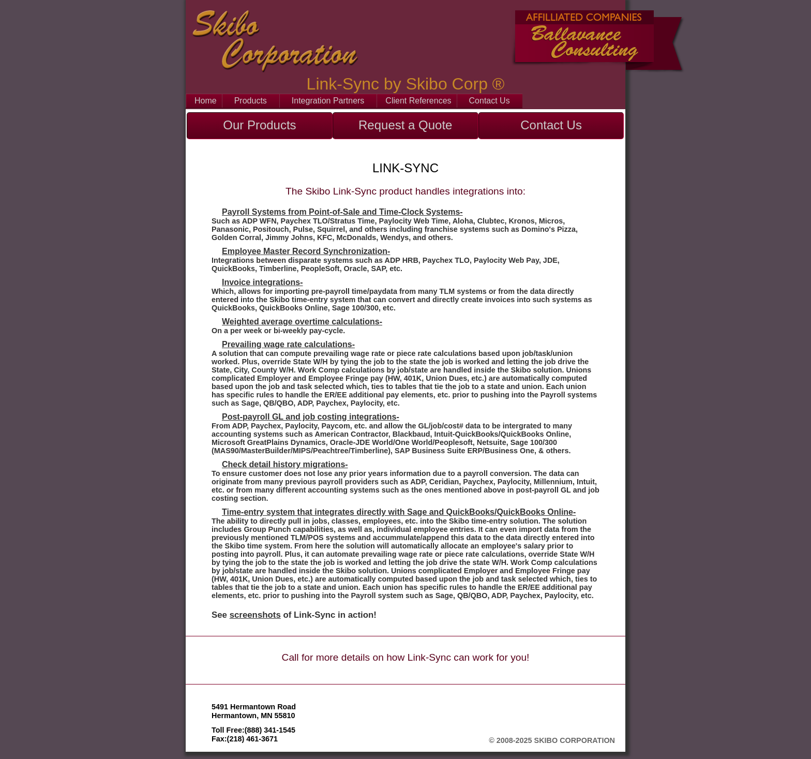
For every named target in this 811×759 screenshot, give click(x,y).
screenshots (255, 615)
